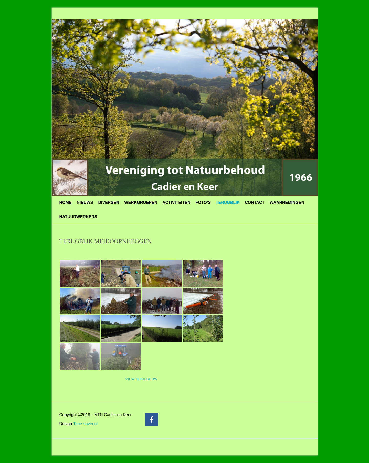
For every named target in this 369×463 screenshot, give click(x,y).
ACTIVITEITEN (176, 202)
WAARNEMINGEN (287, 202)
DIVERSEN (108, 202)
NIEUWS (85, 202)
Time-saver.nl (85, 424)
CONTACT (255, 202)
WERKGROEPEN (140, 202)
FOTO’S (203, 202)
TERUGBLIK (228, 202)
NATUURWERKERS (78, 216)
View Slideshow (141, 379)
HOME (65, 202)
